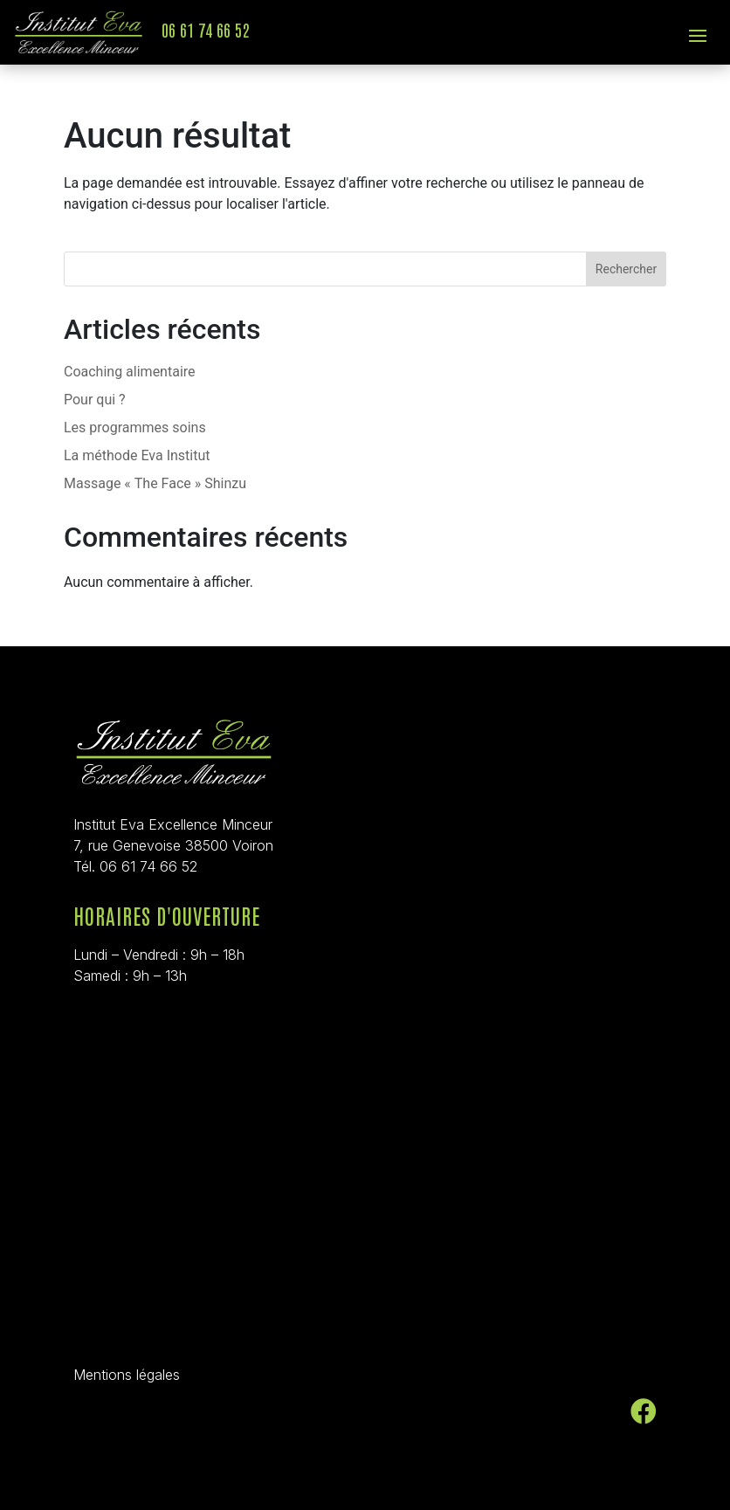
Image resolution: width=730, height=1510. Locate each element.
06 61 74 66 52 (205, 29)
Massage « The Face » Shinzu (155, 483)
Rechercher (626, 269)
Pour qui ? (95, 399)
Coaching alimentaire (130, 371)
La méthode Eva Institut (137, 455)
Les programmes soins (135, 427)
